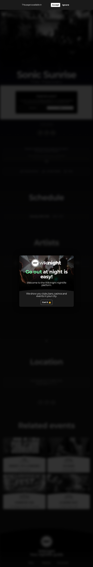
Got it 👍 (46, 302)
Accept (55, 5)
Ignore (65, 5)
